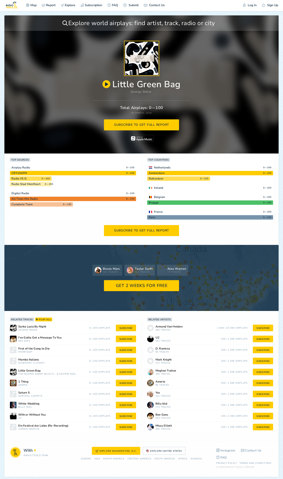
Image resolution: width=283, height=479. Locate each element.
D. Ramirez (162, 349)
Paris (152, 217)
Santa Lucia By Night (32, 326)
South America (164, 459)
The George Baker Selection (37, 374)
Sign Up (270, 5)
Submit (131, 5)
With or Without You (32, 415)
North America (113, 459)
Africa (182, 459)
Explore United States (164, 451)
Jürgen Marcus (28, 429)
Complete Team (22, 204)
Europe (86, 459)
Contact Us (154, 5)
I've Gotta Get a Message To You (39, 338)
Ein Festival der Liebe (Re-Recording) (43, 426)
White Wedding (28, 404)
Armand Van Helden (169, 326)
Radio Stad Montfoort (26, 184)
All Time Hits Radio (24, 199)
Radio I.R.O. (19, 179)
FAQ (112, 5)
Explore (68, 5)
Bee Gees (24, 341)
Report (48, 5)
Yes (157, 393)
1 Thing (23, 382)
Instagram (225, 450)
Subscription (91, 5)
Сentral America (139, 459)
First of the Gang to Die (34, 349)
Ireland (158, 188)
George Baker (141, 91)
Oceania (196, 459)
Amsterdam (157, 173)
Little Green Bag (29, 371)
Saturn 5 (24, 393)
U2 (20, 418)
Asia (97, 459)
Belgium (159, 197)
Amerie (23, 385)
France (158, 212)
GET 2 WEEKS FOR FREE (142, 286)
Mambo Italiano (28, 360)
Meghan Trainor (165, 371)
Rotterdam (156, 179)
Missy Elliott (163, 426)
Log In (250, 5)
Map (31, 5)
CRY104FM (19, 173)
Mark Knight (163, 360)
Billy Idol (25, 407)
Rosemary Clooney (31, 363)
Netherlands (162, 168)
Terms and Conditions (255, 463)
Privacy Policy (226, 463)
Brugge (154, 203)
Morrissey (25, 352)
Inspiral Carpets (30, 396)
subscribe (126, 328)
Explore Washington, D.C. (116, 451)
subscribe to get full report (141, 125)
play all (43, 319)
